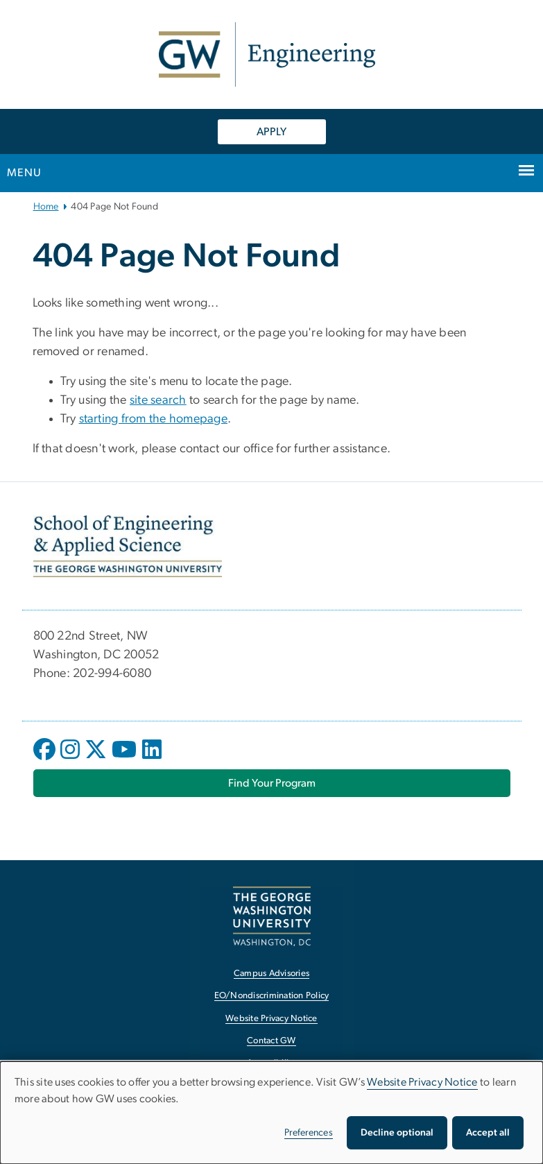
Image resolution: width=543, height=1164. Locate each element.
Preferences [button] (308, 1133)
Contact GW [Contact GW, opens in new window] (271, 1040)
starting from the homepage (153, 419)
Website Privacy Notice (422, 1082)
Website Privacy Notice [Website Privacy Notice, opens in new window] (271, 1018)
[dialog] (271, 1112)
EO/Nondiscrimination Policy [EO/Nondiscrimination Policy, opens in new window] (271, 995)
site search (158, 400)
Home (46, 207)
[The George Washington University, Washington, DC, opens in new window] (272, 916)
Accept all (488, 1133)
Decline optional (397, 1133)
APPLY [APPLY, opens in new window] (271, 131)
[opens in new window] (45, 759)
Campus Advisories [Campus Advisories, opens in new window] (271, 973)
